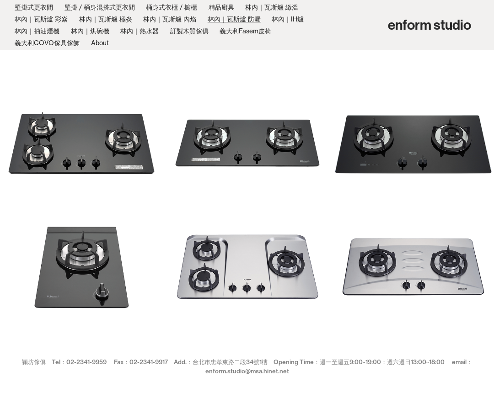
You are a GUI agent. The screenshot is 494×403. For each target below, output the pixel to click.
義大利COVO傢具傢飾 (47, 43)
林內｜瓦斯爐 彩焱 (41, 19)
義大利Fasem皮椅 (245, 31)
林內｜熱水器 (139, 31)
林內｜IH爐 (288, 19)
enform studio (429, 25)
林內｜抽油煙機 (37, 31)
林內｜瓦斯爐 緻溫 (271, 7)
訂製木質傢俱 (189, 31)
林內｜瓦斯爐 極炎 (105, 19)
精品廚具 (221, 7)
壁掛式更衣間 (34, 7)
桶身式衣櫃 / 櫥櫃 (171, 7)
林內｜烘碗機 (90, 31)
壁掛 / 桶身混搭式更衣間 (99, 7)
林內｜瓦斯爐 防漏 (234, 19)
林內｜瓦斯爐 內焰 (169, 19)
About (100, 43)
